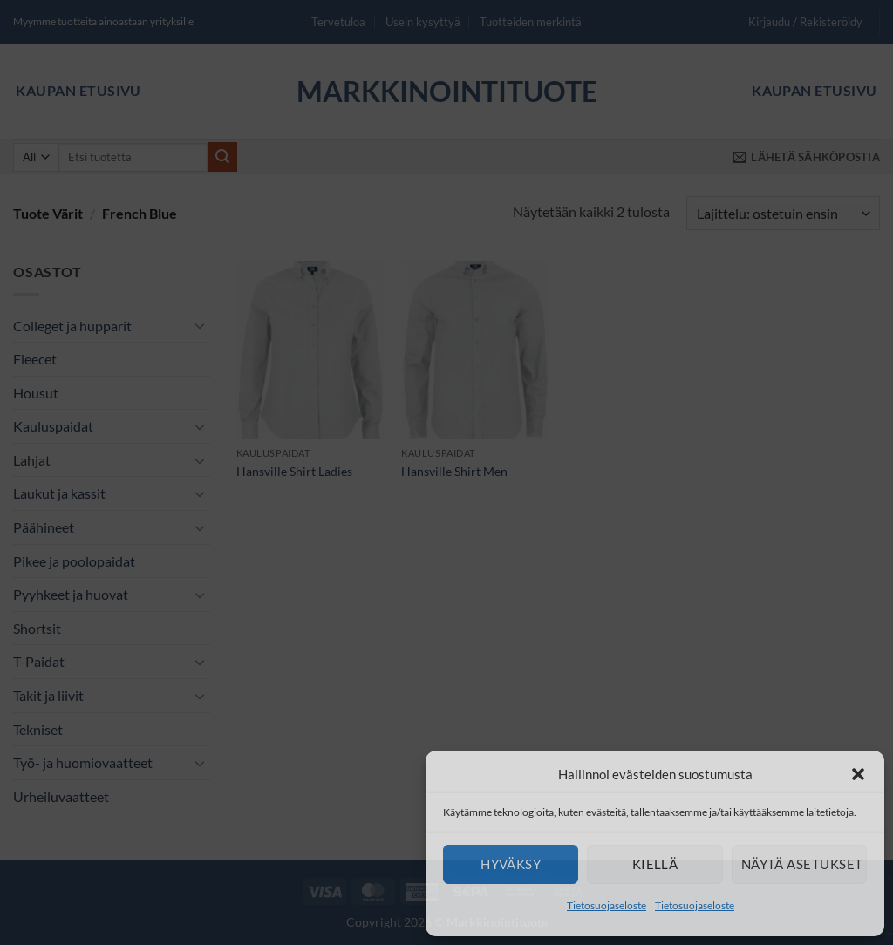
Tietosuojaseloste (606, 905)
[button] (858, 774)
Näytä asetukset (802, 864)
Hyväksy (511, 864)
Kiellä (655, 864)
